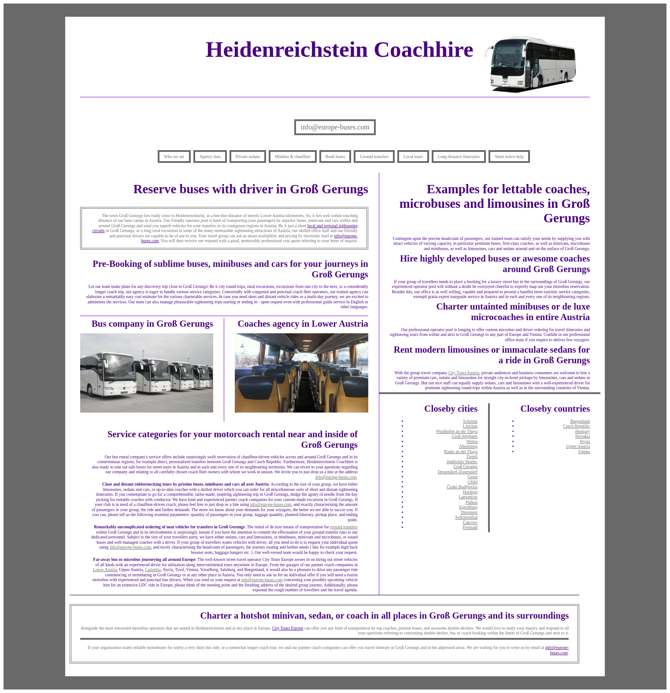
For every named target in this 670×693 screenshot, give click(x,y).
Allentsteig (468, 446)
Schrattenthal (466, 517)
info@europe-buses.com (334, 127)
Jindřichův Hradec (462, 461)
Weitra (472, 441)
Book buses (335, 156)
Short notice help (509, 156)
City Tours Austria (463, 372)
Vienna (584, 451)
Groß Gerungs (465, 466)
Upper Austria (578, 446)
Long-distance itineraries (459, 156)
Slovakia (582, 436)
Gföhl (473, 481)
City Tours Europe (288, 628)
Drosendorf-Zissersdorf (458, 471)
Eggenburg (468, 507)
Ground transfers (374, 156)
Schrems (470, 421)
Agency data (210, 156)
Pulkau (472, 502)
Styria (585, 441)
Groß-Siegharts (465, 436)
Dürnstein (469, 512)
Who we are (174, 156)
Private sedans (248, 156)
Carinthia (153, 569)
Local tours (412, 156)
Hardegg (470, 492)
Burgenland (580, 421)
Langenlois (468, 496)
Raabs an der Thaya (461, 451)
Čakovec (470, 522)
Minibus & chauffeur (293, 156)
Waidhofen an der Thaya (457, 431)
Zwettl (472, 456)
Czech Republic (576, 426)
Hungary (582, 431)
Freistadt (470, 527)
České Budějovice (462, 486)
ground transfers (344, 526)
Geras (473, 476)
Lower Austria (105, 569)
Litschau (470, 426)
